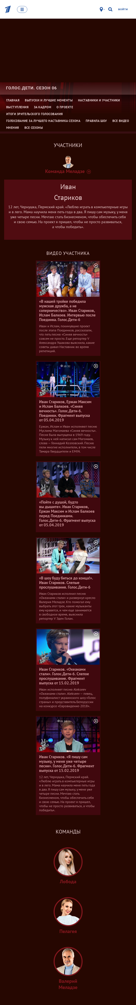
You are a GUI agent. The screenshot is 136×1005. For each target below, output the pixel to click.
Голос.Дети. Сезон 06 (31, 87)
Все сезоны (33, 128)
